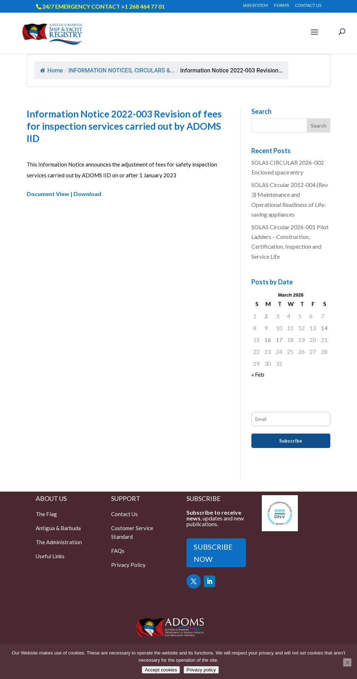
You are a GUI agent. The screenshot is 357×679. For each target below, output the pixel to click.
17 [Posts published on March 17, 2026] (279, 339)
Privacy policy (201, 670)
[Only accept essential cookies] (347, 662)
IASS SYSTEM (255, 5)
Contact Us (124, 514)
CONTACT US (308, 5)
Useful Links (50, 556)
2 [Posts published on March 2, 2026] (266, 315)
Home (51, 70)
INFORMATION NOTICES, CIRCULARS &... (121, 70)
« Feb (257, 374)
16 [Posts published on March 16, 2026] (267, 339)
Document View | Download (64, 193)
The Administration (59, 542)
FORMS (281, 5)
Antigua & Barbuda (58, 528)
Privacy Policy (128, 565)
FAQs (117, 550)
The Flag (46, 514)
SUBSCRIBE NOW (213, 552)
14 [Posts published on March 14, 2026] (324, 327)
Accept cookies (161, 670)
